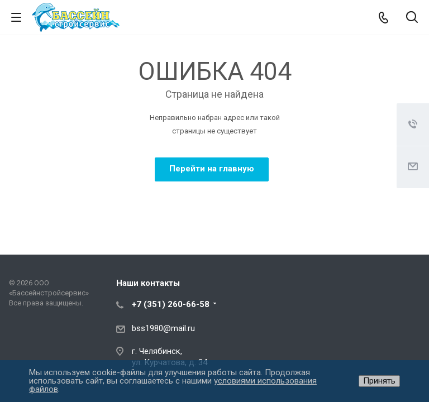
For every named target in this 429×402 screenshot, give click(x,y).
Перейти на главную (211, 169)
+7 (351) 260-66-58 (170, 304)
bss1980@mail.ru (163, 328)
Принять (379, 381)
